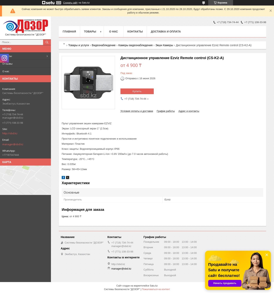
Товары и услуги (78, 45)
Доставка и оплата (166, 31)
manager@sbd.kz (12, 144)
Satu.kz (154, 285)
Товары (7, 56)
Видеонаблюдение (104, 45)
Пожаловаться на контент (156, 289)
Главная (69, 31)
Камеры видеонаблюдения (135, 45)
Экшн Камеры (164, 45)
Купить (137, 91)
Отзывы (7, 63)
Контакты (135, 31)
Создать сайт (70, 2)
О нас (5, 71)
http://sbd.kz (9, 133)
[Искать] (47, 42)
